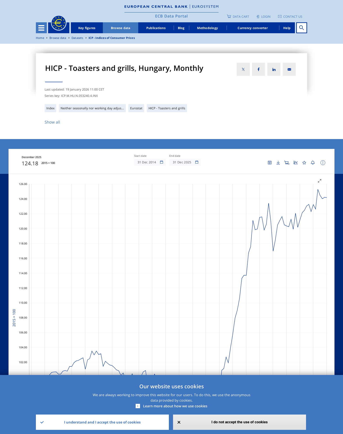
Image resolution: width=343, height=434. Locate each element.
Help (286, 28)
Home (40, 38)
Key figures (87, 28)
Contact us (292, 16)
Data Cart (241, 16)
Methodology (207, 28)
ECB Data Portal (171, 16)
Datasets (77, 38)
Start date (140, 156)
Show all (52, 122)
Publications (156, 28)
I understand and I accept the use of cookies (102, 422)
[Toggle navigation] (41, 27)
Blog (181, 28)
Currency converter (253, 28)
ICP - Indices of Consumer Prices (112, 38)
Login (266, 16)
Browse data (120, 28)
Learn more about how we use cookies (175, 406)
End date (175, 156)
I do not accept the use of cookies (240, 422)
